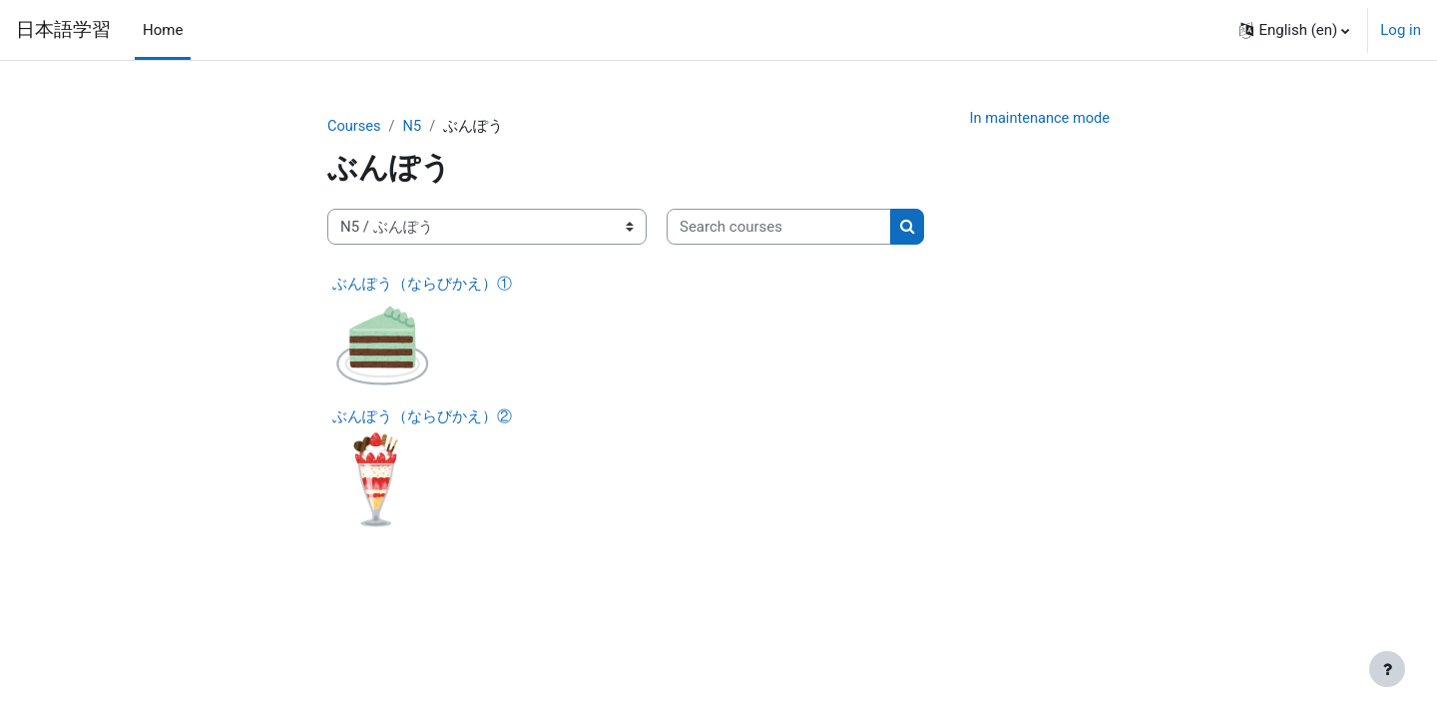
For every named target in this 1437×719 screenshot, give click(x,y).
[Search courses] (779, 228)
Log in (1400, 30)
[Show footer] (1387, 669)
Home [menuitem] (163, 30)
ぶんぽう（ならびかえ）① (422, 285)
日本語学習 (63, 30)
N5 (413, 127)
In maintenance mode (1037, 119)
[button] (1294, 30)
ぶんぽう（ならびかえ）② (422, 417)
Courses (354, 127)
